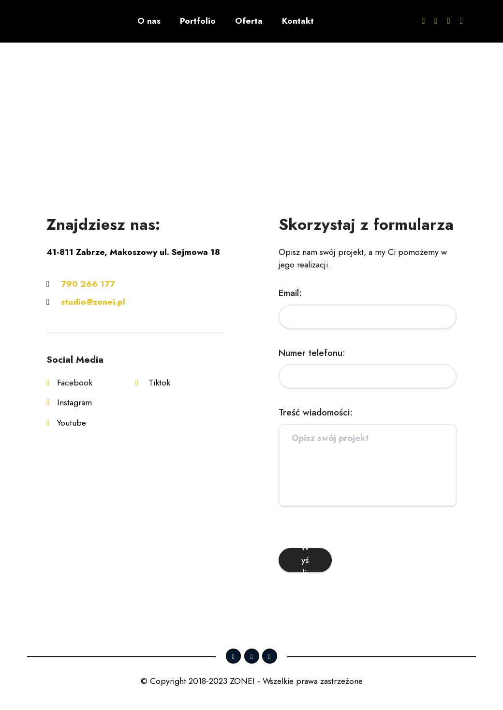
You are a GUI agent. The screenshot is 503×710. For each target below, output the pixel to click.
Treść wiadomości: (316, 412)
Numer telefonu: (312, 352)
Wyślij (305, 560)
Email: (290, 292)
